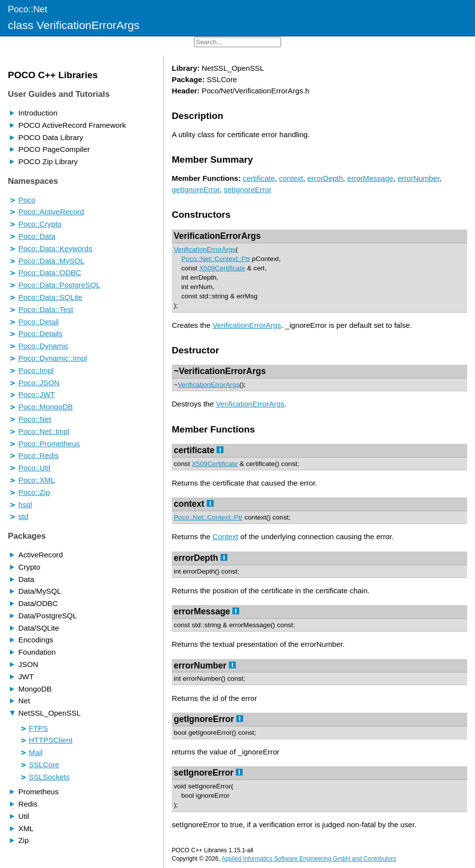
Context (225, 536)
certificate (259, 178)
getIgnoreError (196, 189)
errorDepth (325, 178)
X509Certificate (222, 268)
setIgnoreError (248, 189)
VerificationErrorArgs (217, 236)
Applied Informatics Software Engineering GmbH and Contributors (309, 858)
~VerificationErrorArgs (220, 371)
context (291, 178)
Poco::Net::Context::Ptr (215, 258)
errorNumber (418, 178)
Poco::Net (27, 9)
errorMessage (370, 178)
